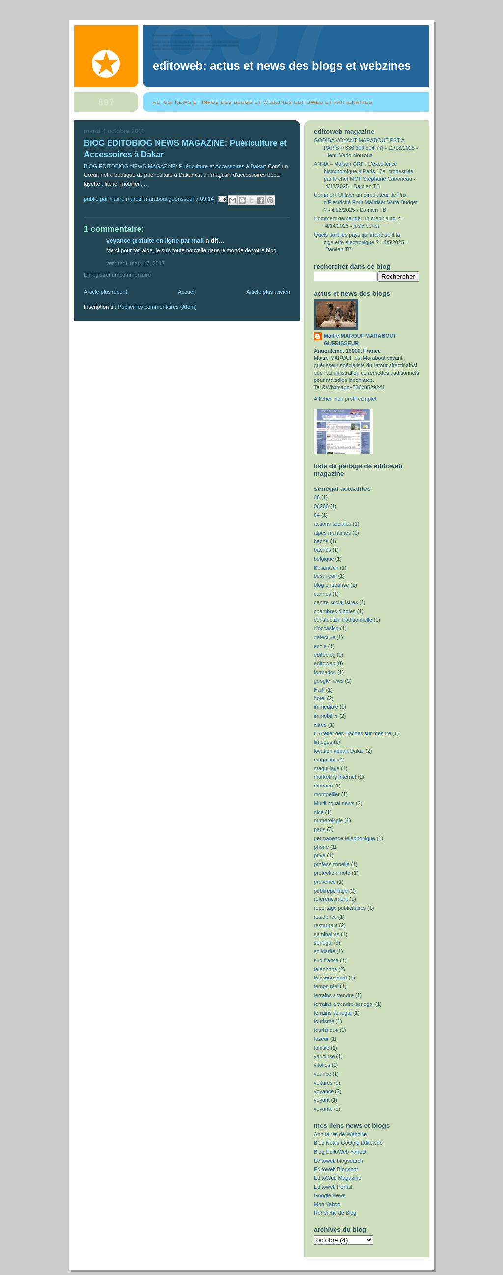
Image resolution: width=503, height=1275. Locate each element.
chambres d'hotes (335, 611)
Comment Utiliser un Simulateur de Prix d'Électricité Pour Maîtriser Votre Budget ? (366, 202)
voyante (323, 1109)
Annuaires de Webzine (340, 1134)
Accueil (187, 292)
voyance (324, 1091)
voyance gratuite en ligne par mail (155, 240)
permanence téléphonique (344, 838)
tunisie (321, 1048)
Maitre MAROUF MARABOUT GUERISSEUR (360, 339)
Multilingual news (334, 803)
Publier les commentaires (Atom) (157, 307)
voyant (322, 1100)
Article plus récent (105, 292)
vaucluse (324, 1056)
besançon (325, 576)
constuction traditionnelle (343, 620)
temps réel (326, 986)
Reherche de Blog (335, 1213)
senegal (323, 943)
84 (317, 515)
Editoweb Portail (333, 1187)
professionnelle (332, 864)
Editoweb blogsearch (338, 1161)
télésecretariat (330, 977)
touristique (326, 1030)
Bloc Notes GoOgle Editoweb (348, 1143)
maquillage (326, 768)
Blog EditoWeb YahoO (340, 1152)
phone (321, 847)
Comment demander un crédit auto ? (357, 218)
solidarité (324, 951)
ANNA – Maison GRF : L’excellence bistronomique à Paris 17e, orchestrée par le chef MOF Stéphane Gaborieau (363, 171)
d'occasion (326, 628)
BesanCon (326, 567)
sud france (326, 960)
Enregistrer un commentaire (117, 275)
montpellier (327, 794)
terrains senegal (333, 1013)
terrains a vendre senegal (344, 1004)
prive (319, 855)
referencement (331, 899)
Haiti (319, 690)
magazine (325, 759)
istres (320, 725)
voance (322, 1074)
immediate (326, 707)
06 (317, 497)
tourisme (324, 1021)
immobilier (326, 716)
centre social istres (336, 602)
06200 (321, 506)
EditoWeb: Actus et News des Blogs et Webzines (282, 65)
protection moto (332, 873)
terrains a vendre (334, 995)
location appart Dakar (339, 751)
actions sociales (332, 524)
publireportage (331, 891)
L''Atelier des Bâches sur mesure (352, 733)
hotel (319, 698)
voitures (323, 1082)
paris (319, 829)
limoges (323, 742)
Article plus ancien (268, 292)
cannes (322, 594)
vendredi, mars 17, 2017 (135, 263)
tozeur (321, 1039)
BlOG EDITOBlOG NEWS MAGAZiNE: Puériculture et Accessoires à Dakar (174, 166)
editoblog (324, 655)
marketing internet (335, 777)
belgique (324, 559)
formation (325, 672)
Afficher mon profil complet (345, 399)
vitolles (322, 1065)
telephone (325, 969)
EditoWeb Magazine (337, 1178)
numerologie (328, 820)
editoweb (324, 663)
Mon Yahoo (327, 1204)
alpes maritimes (332, 533)
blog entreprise (331, 585)
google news (329, 681)
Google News (330, 1195)
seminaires (326, 934)
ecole (320, 646)
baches (322, 550)
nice (319, 812)
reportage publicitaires (340, 908)
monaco (323, 785)
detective (324, 637)
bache (321, 541)
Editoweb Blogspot (336, 1169)
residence (325, 917)
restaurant (326, 925)
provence (324, 882)
